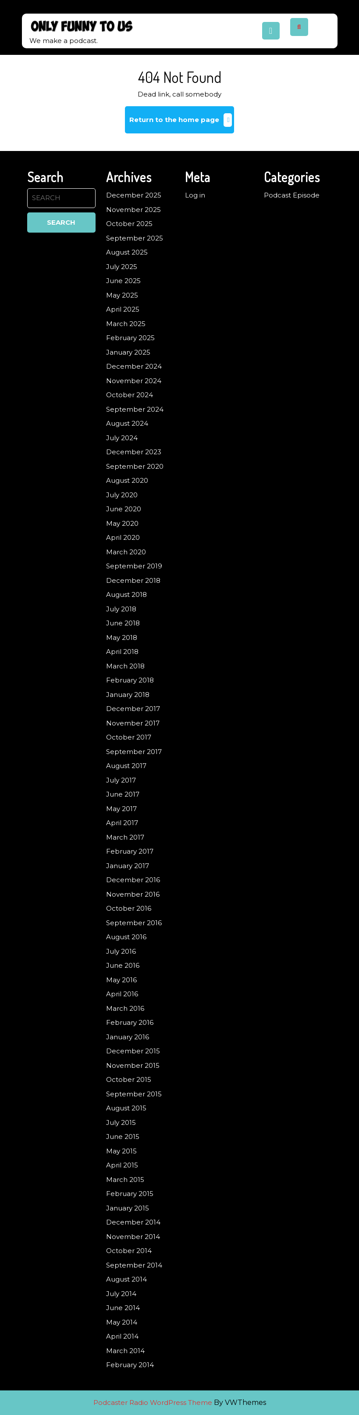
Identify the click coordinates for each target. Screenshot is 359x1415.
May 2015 (121, 1151)
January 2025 (128, 352)
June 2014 (123, 1308)
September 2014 (134, 1265)
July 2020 (122, 495)
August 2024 (127, 423)
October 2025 (129, 223)
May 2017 (121, 808)
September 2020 (135, 466)
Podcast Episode (292, 195)
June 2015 (122, 1136)
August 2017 (126, 765)
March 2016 (125, 1008)
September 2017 (134, 751)
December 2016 (133, 880)
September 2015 (134, 1094)
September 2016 (134, 923)
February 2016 (129, 1022)
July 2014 (121, 1293)
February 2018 (130, 680)
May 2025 (122, 295)
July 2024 (122, 438)
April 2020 (123, 537)
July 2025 (121, 266)
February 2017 (129, 851)
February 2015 (129, 1193)
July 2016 (121, 951)
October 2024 (129, 395)
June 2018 (123, 623)
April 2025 (122, 309)
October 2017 (128, 737)
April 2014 (122, 1336)
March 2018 (125, 666)
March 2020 (126, 552)
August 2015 (126, 1108)
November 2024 (133, 381)
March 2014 (125, 1351)
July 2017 (121, 780)
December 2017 (133, 708)
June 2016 (122, 965)
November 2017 (133, 723)
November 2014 (133, 1236)
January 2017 (127, 866)
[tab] (271, 31)
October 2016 (128, 908)
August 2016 (126, 937)
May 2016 (121, 980)
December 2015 (133, 1051)
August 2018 (126, 594)
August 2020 (127, 480)
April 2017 (122, 823)
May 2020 (122, 523)
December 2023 (133, 452)
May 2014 (121, 1322)
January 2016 (127, 1037)
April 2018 (122, 651)
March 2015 (125, 1179)
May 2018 (121, 637)
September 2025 (134, 238)
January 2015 (127, 1208)
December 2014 (133, 1222)
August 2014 (126, 1279)
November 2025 (133, 209)
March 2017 (125, 837)
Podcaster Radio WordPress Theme (152, 1402)
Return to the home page (181, 123)
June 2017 (122, 794)
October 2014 (129, 1250)
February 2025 (130, 338)
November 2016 (133, 894)
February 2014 (130, 1365)
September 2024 (135, 409)
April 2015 (122, 1165)
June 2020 (123, 509)
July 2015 (121, 1122)
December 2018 (133, 580)
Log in (195, 195)
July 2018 (121, 609)
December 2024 (134, 366)
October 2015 (128, 1079)
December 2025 (133, 195)
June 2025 (123, 281)
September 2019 (134, 566)
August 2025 (127, 252)
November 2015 (133, 1065)
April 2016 (122, 994)
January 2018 (127, 694)
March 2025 (126, 324)
